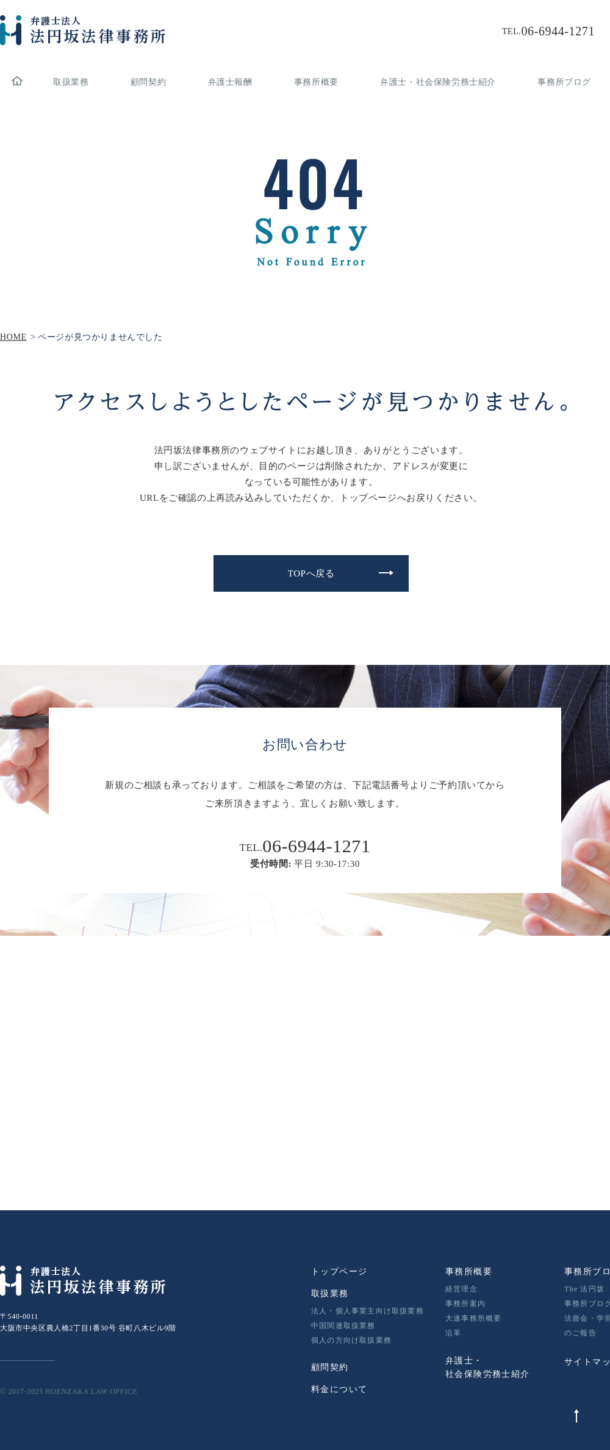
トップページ (339, 1271)
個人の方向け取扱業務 (351, 1340)
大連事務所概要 (473, 1318)
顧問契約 (148, 82)
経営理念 (461, 1289)
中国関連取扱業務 (343, 1325)
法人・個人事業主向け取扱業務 (367, 1311)
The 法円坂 (584, 1289)
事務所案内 (465, 1303)
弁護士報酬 (230, 82)
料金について (339, 1389)
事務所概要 (316, 82)
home (17, 82)
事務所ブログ (564, 82)
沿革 (453, 1333)
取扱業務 (70, 82)
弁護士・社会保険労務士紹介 (438, 82)
